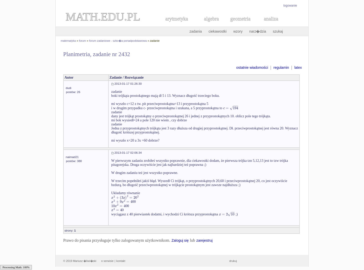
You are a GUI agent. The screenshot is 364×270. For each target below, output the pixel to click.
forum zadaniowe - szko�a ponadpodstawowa (118, 40)
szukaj (278, 31)
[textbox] (230, 108)
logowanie (290, 5)
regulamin (281, 67)
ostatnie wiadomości (252, 67)
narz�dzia (257, 31)
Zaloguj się (180, 240)
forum (82, 40)
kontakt (120, 260)
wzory (238, 31)
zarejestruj (204, 240)
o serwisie (107, 260)
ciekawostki (218, 31)
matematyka (68, 40)
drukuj (233, 260)
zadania (195, 31)
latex (298, 67)
